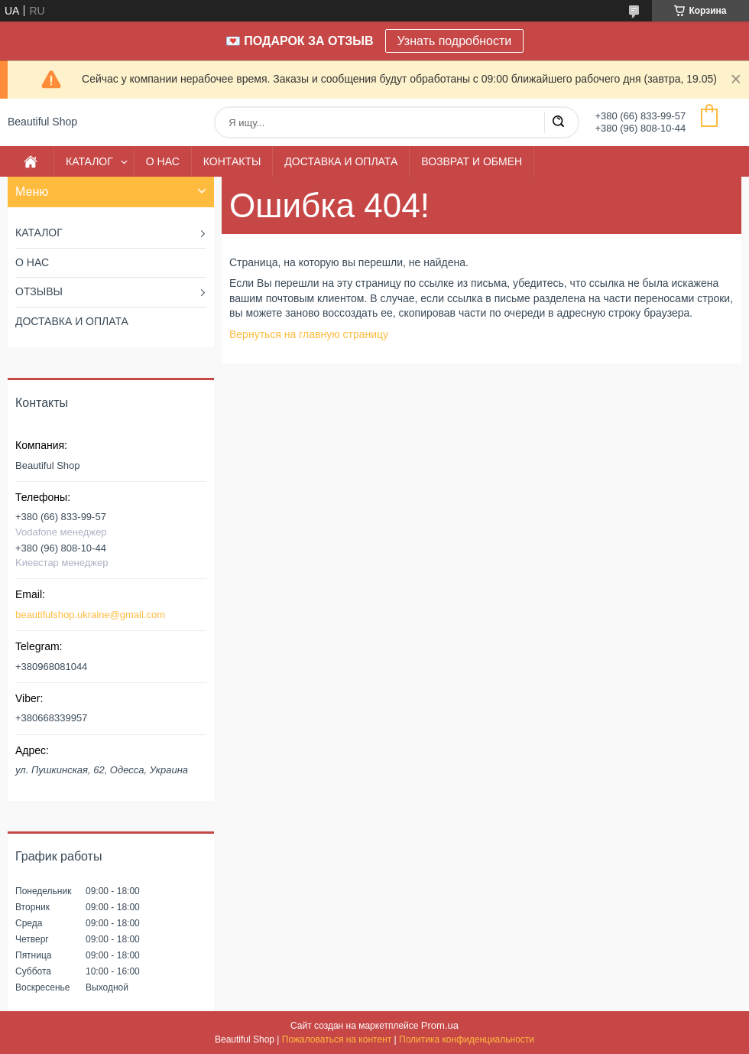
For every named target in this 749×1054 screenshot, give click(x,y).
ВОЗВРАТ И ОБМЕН (471, 161)
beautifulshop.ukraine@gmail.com (90, 614)
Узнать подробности (454, 40)
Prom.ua (440, 1025)
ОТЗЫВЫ (39, 291)
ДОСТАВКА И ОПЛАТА (340, 161)
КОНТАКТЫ (232, 161)
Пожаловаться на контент (336, 1039)
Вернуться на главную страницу (308, 334)
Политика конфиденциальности (466, 1039)
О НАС (163, 161)
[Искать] (558, 122)
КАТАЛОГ (89, 161)
